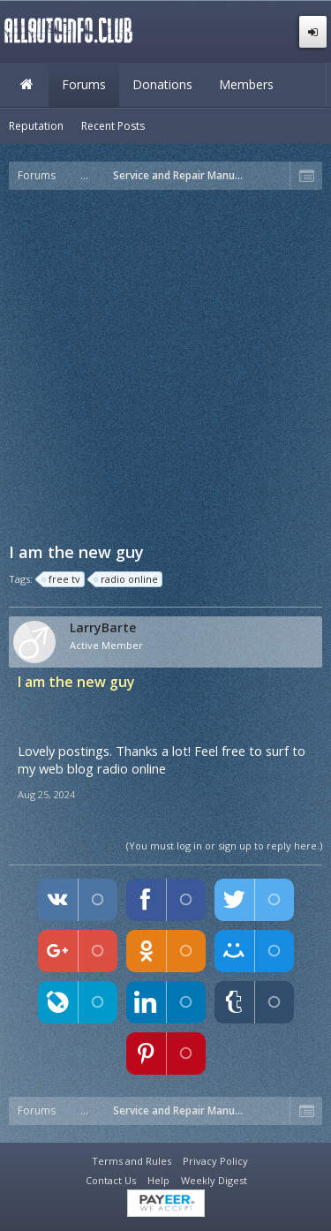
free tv (61, 579)
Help (158, 1180)
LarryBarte (103, 628)
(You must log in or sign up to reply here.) (224, 845)
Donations (162, 84)
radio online (126, 579)
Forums (84, 84)
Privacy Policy (215, 1160)
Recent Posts (113, 125)
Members (246, 84)
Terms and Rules (131, 1160)
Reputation (36, 125)
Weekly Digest (214, 1180)
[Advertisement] (165, 364)
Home (26, 85)
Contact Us (111, 1180)
